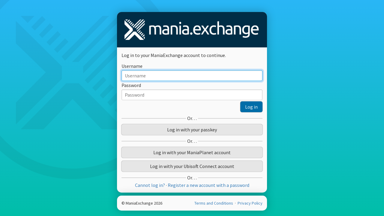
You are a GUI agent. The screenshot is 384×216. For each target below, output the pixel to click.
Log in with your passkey (192, 130)
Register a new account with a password (208, 185)
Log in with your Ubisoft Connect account (192, 166)
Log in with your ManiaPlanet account (192, 152)
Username (132, 66)
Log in (251, 107)
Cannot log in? (150, 185)
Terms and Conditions (214, 203)
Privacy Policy (250, 203)
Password (131, 85)
